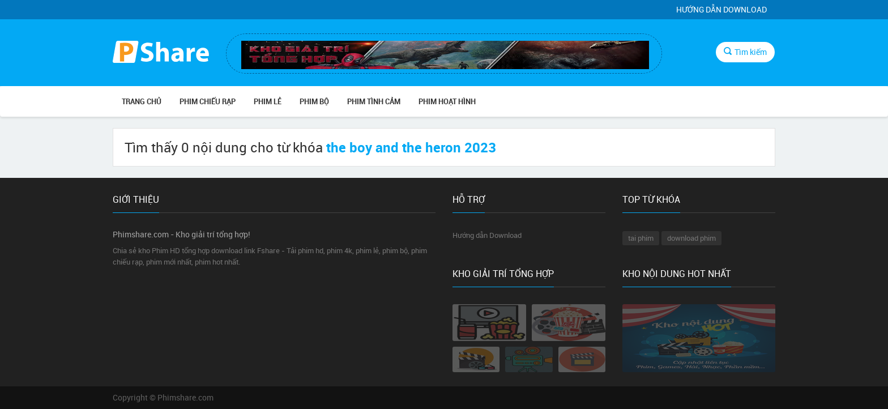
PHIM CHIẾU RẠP (208, 101)
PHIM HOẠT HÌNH (447, 101)
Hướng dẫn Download (721, 9)
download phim (691, 238)
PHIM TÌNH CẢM (373, 101)
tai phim (641, 238)
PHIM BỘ (314, 101)
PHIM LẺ (267, 101)
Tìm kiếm (745, 51)
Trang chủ (141, 101)
